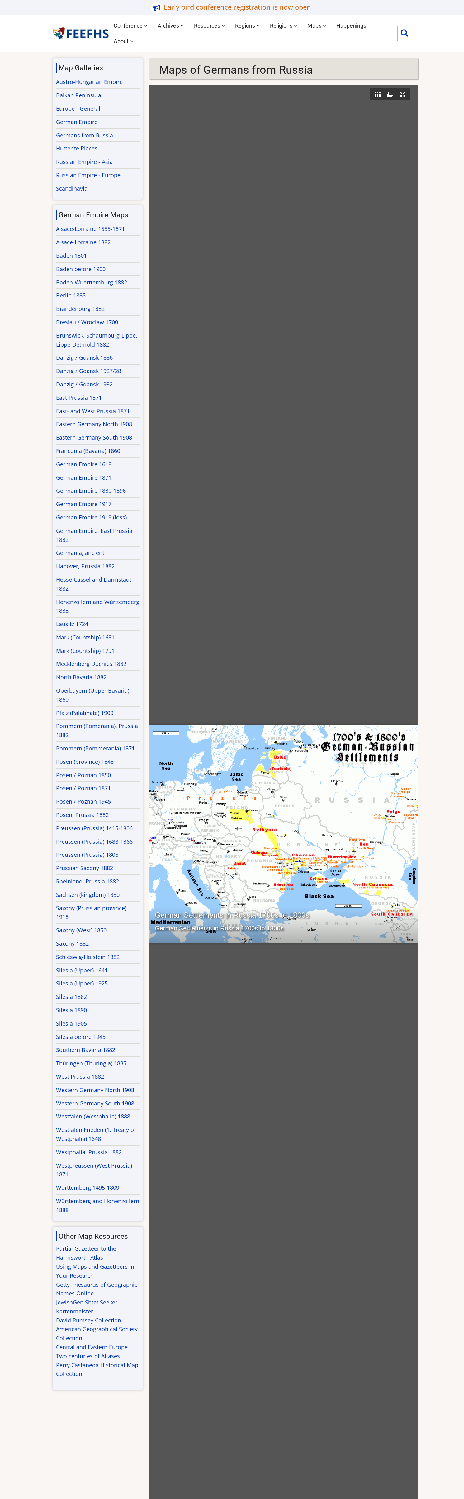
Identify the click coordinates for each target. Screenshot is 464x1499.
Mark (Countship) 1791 (85, 650)
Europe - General (78, 108)
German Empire (76, 122)
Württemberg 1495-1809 (87, 1187)
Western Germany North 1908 (95, 1090)
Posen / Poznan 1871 (83, 788)
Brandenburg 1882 (80, 308)
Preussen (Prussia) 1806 (87, 854)
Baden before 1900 (81, 269)
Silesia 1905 (71, 1023)
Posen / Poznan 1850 (83, 775)
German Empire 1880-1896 (91, 490)
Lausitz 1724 (72, 624)
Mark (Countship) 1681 (85, 637)
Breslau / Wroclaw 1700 (87, 322)
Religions (283, 25)
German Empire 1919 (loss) (91, 517)
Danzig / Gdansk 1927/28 (88, 371)
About (124, 41)
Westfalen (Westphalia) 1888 (93, 1116)
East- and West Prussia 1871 (93, 411)
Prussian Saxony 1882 (84, 868)
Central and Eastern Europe (92, 1347)
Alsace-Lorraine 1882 (83, 242)
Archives (171, 25)
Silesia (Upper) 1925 (82, 983)
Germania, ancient (80, 552)
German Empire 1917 (83, 504)
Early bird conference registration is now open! (238, 7)
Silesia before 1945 (81, 1036)
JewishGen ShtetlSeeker (86, 1302)
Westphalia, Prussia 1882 (89, 1152)
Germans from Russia (84, 135)
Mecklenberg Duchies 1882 (91, 663)
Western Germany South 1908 (95, 1103)
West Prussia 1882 (80, 1076)
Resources (209, 25)
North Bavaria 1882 (81, 677)
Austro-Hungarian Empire (89, 81)
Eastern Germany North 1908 (94, 424)
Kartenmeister (74, 1311)
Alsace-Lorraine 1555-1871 (90, 229)
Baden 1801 (71, 255)
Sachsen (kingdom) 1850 (88, 894)
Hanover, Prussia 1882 (85, 566)
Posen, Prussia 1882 (82, 815)
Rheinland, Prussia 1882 (87, 881)
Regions (247, 25)
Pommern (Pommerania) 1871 (95, 748)
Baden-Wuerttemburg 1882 (91, 282)
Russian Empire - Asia (84, 161)
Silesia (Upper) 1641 (82, 970)
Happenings (351, 25)
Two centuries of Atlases (88, 1356)
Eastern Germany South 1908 (94, 437)
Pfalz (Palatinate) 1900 (84, 713)
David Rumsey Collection (88, 1320)
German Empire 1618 (83, 464)
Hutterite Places (76, 148)
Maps (316, 25)
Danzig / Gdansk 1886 (84, 357)
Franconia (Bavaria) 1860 (88, 450)
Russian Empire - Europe (88, 175)
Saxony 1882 (72, 943)
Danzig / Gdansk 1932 (84, 384)
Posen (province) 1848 (85, 761)
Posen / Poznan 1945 (83, 801)
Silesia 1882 (71, 996)
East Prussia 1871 (79, 397)
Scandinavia (72, 188)
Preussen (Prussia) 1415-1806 (94, 828)
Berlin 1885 (71, 295)
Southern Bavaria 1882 (85, 1050)
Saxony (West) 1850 (81, 930)
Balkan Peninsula (78, 95)
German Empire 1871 (83, 477)
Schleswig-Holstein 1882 (88, 957)
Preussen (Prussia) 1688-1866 (94, 841)
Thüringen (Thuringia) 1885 (91, 1063)
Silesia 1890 (71, 1010)
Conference (131, 25)
